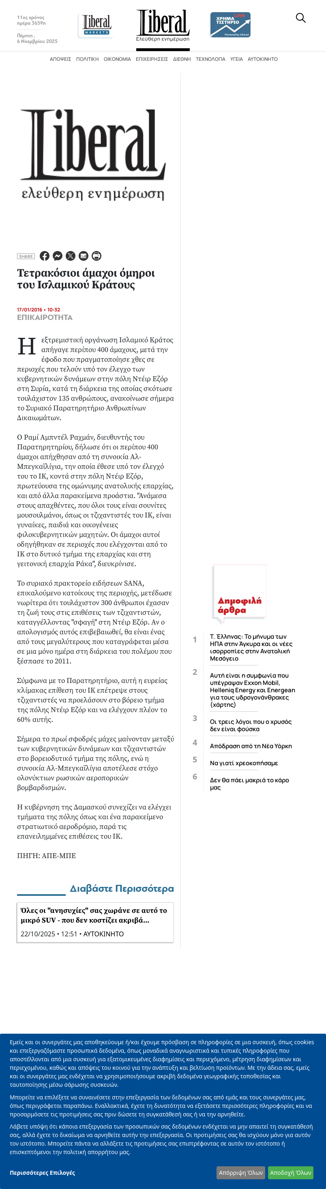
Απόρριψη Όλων (241, 1172)
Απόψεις (60, 59)
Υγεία (236, 59)
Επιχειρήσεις (152, 59)
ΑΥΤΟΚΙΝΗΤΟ (104, 933)
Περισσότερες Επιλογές (42, 1172)
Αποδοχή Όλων (290, 1172)
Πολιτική (87, 59)
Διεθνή (182, 59)
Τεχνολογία (210, 59)
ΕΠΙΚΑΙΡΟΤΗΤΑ (45, 317)
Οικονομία (117, 59)
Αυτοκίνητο (263, 59)
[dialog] (163, 1111)
